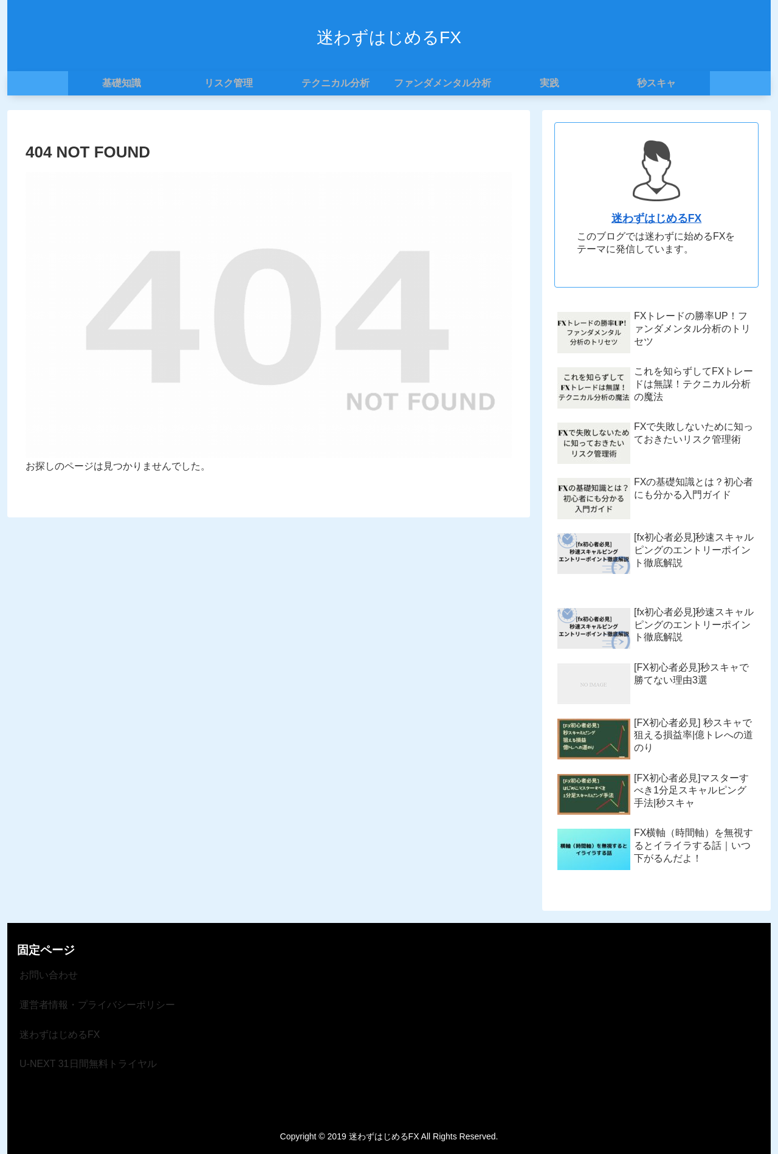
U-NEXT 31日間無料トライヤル (88, 1064)
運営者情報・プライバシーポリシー (97, 1005)
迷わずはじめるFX (656, 218)
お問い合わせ (48, 975)
